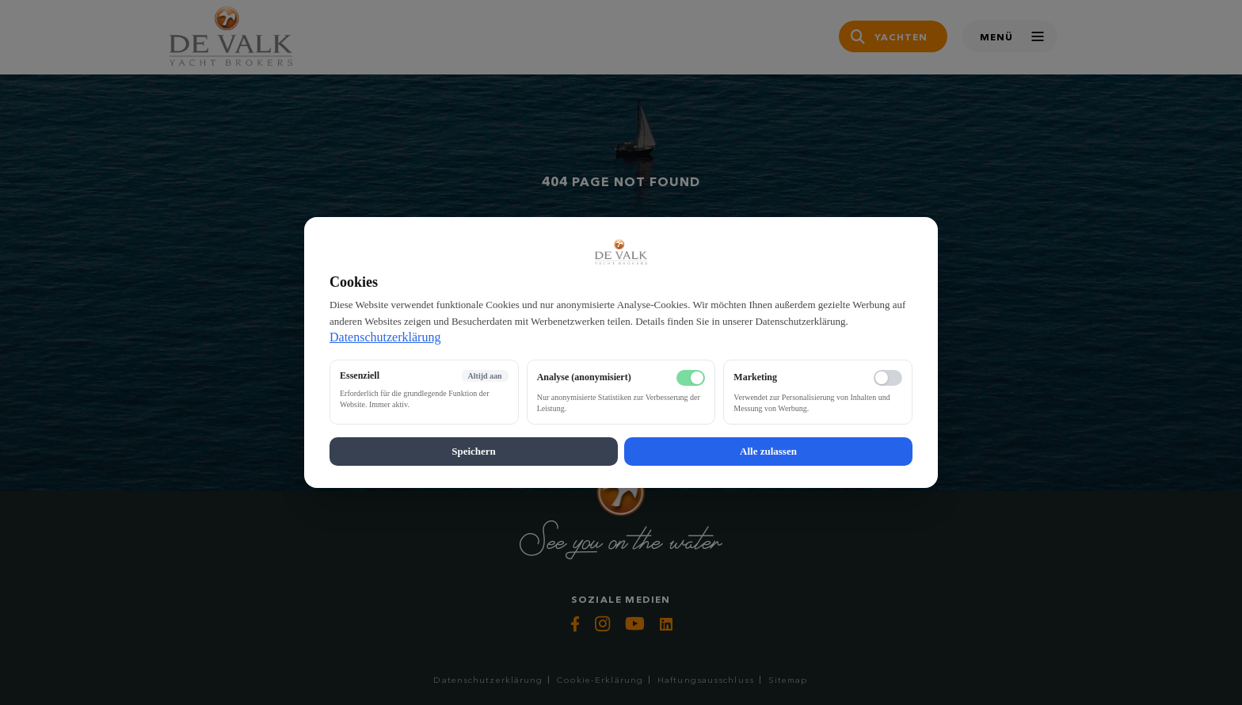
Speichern (473, 451)
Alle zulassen (768, 451)
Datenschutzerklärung (385, 337)
